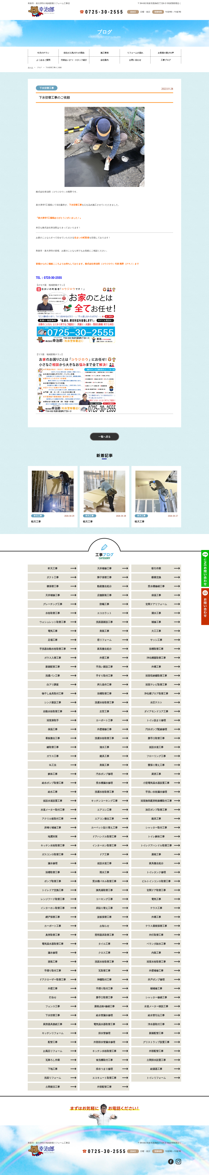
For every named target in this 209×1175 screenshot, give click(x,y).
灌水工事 (156, 613)
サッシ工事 (156, 639)
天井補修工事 (104, 568)
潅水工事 (104, 747)
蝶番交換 (156, 577)
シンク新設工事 (52, 702)
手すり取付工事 (104, 675)
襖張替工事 (53, 586)
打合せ (52, 997)
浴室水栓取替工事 (156, 961)
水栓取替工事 (52, 613)
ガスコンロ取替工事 (52, 854)
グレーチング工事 (52, 604)
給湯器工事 (156, 1068)
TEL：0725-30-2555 (49, 278)
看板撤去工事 (52, 738)
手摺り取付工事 (52, 970)
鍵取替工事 (53, 747)
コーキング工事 (104, 899)
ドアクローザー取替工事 (52, 979)
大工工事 (156, 631)
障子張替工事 (104, 577)
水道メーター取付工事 (53, 809)
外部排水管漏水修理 (104, 1042)
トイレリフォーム (156, 1077)
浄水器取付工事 (156, 1024)
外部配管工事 (156, 1051)
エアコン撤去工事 (104, 818)
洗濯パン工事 (52, 675)
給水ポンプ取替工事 (52, 782)
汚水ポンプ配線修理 (156, 729)
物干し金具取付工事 (52, 693)
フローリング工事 (156, 756)
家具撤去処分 (104, 648)
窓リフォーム (104, 639)
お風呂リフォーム (52, 1051)
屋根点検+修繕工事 (104, 1006)
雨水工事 (104, 872)
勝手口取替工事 (156, 738)
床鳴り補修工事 (52, 827)
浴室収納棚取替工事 (156, 675)
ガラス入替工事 (52, 657)
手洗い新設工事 (104, 666)
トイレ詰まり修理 (156, 720)
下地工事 (52, 1068)
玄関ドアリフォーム (156, 604)
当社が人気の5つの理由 (73, 53)
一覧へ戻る (104, 436)
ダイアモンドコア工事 (156, 711)
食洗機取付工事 (104, 1060)
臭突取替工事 (52, 934)
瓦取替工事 (104, 970)
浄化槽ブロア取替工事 (156, 693)
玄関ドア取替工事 (156, 890)
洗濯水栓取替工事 (104, 702)
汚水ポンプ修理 (104, 774)
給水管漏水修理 (104, 1015)
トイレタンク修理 (156, 872)
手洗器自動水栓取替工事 (52, 648)
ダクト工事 (53, 577)
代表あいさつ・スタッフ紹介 (74, 60)
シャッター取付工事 (156, 827)
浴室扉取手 (53, 720)
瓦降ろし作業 (52, 1060)
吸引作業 (156, 568)
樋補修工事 (156, 988)
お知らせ (104, 925)
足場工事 (52, 639)
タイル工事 (104, 943)
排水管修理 (104, 1033)
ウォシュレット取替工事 (52, 622)
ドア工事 (104, 854)
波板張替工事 (104, 917)
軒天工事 (38, 516)
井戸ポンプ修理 (156, 979)
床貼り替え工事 (104, 908)
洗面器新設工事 (104, 622)
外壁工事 (104, 657)
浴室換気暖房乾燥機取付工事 (156, 800)
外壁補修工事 (104, 729)
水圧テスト (156, 702)
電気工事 (52, 631)
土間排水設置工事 (156, 1060)
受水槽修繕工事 (156, 586)
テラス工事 (156, 908)
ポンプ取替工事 (52, 881)
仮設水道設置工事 (52, 800)
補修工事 (156, 622)
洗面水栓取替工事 (104, 961)
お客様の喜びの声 (166, 53)
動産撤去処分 (104, 586)
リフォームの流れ (135, 53)
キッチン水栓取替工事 (53, 845)
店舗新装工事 (104, 595)
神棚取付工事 (104, 979)
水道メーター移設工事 (156, 1006)
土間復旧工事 (52, 1086)
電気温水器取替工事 (52, 943)
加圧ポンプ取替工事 (156, 809)
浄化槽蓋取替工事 (156, 657)
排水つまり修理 (104, 1068)
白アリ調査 (53, 684)
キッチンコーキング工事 (104, 800)
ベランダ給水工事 (156, 943)
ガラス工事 (53, 756)
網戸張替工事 (52, 917)
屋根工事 (156, 854)
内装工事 (156, 952)
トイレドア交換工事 (52, 890)
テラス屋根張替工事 (156, 925)
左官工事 (104, 711)
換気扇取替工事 (104, 890)
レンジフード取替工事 (53, 899)
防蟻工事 (104, 604)
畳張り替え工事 (156, 765)
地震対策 (52, 836)
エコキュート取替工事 (104, 1077)
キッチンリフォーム (52, 1033)
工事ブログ (166, 60)
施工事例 (104, 53)
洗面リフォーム (52, 1077)
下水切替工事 (46, 88)
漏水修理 (52, 863)
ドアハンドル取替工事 (104, 836)
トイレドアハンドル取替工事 (156, 845)
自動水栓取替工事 (52, 711)
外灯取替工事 (156, 934)
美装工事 (104, 631)
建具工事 (104, 756)
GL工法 (52, 765)
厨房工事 (156, 774)
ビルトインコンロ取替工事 (156, 881)
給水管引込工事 (156, 1015)
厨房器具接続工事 (52, 1024)
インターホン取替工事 (104, 845)
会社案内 (104, 60)
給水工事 (52, 791)
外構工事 (156, 666)
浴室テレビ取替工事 (156, 684)
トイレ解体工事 (156, 836)
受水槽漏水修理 (104, 782)
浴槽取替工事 (156, 648)
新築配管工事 (52, 666)
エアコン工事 (104, 809)
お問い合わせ (135, 60)
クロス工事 (104, 952)
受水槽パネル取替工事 (104, 881)
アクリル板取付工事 (52, 818)
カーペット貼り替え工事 (104, 827)
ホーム (30, 67)
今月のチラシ (43, 53)
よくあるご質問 (43, 60)
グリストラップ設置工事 (156, 1042)
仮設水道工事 (156, 747)
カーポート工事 (104, 720)
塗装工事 (52, 961)
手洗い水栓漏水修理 (156, 791)
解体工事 (52, 774)
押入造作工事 (104, 684)
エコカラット (104, 613)
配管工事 (52, 1042)
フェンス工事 (52, 1006)
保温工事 (156, 595)
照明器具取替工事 (104, 934)
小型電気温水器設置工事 (156, 782)
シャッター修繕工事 (156, 997)
